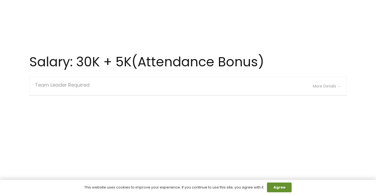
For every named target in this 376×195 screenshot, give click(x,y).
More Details (327, 86)
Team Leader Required (62, 85)
